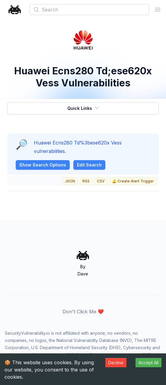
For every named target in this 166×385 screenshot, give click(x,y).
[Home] (14, 10)
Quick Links (83, 108)
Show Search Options (42, 164)
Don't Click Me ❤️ (83, 312)
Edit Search (89, 164)
